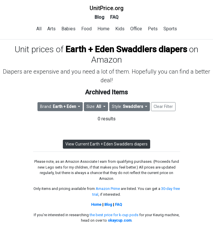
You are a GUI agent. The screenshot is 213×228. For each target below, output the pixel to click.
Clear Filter (163, 106)
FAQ (114, 17)
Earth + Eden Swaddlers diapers (126, 49)
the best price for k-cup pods (114, 215)
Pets (153, 28)
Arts (51, 28)
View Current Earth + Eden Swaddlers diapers (106, 144)
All (39, 28)
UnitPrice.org (107, 8)
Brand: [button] (58, 106)
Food (86, 28)
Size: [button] (94, 106)
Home (103, 28)
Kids (120, 28)
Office (136, 28)
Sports (170, 28)
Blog (99, 17)
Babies (68, 28)
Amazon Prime (108, 188)
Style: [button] (128, 106)
